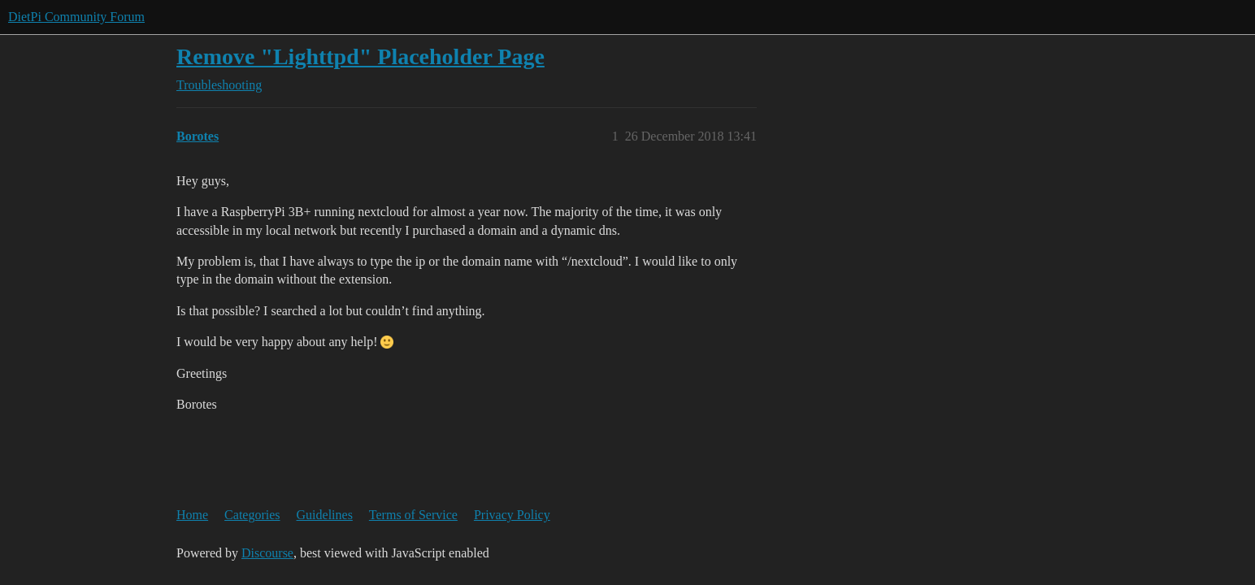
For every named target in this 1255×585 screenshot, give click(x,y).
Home (192, 515)
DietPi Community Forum (76, 17)
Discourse (267, 553)
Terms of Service (413, 515)
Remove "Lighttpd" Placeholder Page (360, 56)
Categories (252, 515)
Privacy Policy (512, 515)
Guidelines (325, 515)
